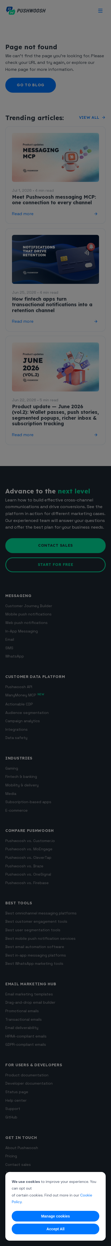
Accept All (56, 1229)
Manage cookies (55, 1216)
